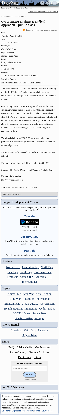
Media (42, 308)
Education (29, 298)
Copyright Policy (18, 411)
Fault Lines (24, 357)
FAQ (11, 347)
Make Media (24, 347)
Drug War (15, 298)
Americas (16, 330)
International (29, 281)
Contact (37, 411)
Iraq (33, 330)
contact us (33, 244)
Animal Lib (14, 294)
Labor (51, 308)
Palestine (43, 330)
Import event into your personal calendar (40, 30)
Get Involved (43, 347)
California (41, 276)
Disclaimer (6, 411)
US (50, 276)
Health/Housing (13, 308)
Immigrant (30, 308)
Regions (7, 261)
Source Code (47, 411)
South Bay (26, 272)
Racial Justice (20, 17)
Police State (39, 313)
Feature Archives (39, 352)
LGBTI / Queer (22, 313)
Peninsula (12, 276)
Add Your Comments (12, 194)
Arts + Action (44, 294)
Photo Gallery (18, 352)
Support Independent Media (20, 202)
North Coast (13, 267)
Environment (12, 303)
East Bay (13, 272)
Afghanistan (29, 335)
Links (37, 357)
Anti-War (28, 294)
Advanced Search (29, 380)
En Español (43, 298)
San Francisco (7, 17)
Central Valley (30, 267)
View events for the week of (43, 12)
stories (18, 255)
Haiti (26, 330)
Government (47, 303)
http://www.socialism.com (12, 180)
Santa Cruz (26, 276)
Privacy (30, 411)
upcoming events (35, 255)
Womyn (39, 318)
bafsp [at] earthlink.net (11, 62)
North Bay (47, 267)
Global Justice (29, 303)
